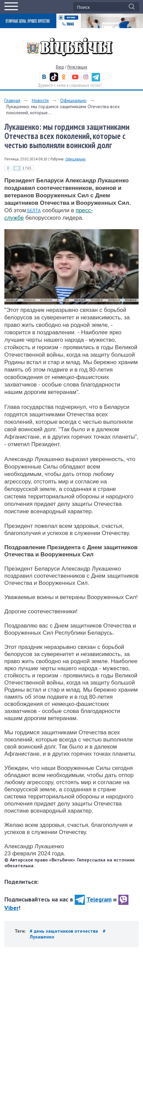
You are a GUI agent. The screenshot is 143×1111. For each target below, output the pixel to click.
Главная (12, 100)
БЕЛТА (33, 210)
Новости (40, 100)
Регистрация (77, 67)
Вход (60, 67)
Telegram (93, 899)
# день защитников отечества (64, 931)
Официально (73, 100)
